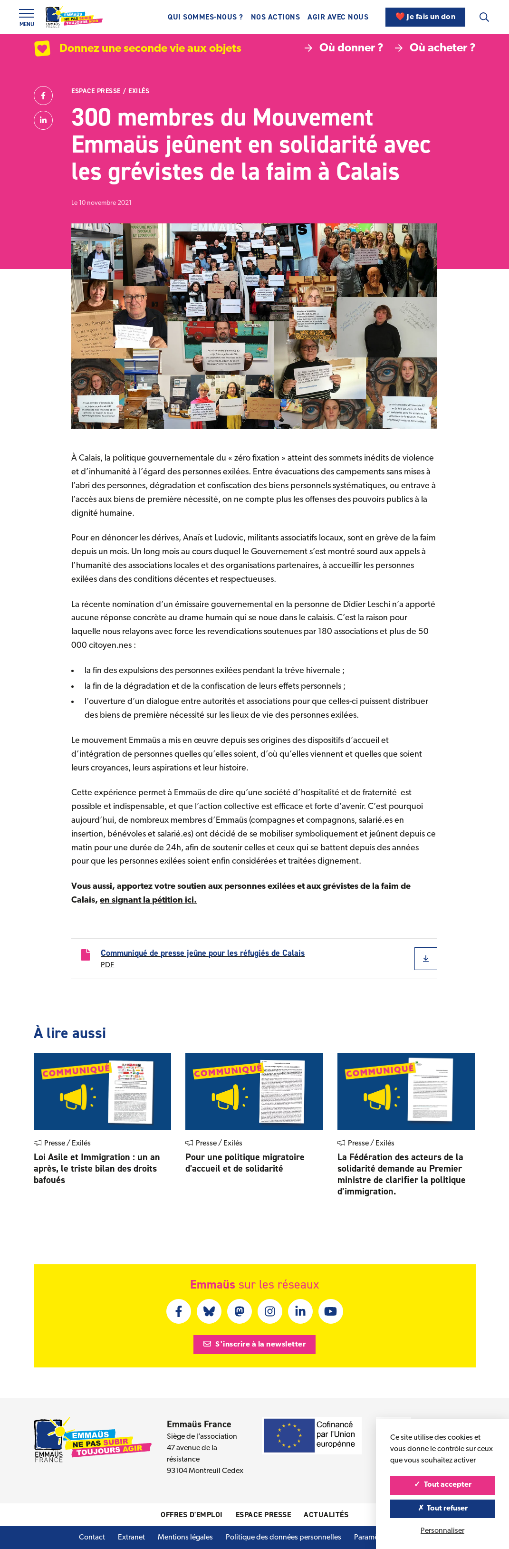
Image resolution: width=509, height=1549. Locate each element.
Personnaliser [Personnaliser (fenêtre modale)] (442, 1531)
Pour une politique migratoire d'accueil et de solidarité (245, 1162)
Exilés (138, 91)
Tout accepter (442, 1485)
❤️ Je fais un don (425, 17)
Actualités (326, 1515)
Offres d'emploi (192, 1515)
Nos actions (275, 17)
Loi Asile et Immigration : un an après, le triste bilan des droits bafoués (97, 1168)
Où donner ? (344, 48)
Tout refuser (443, 1508)
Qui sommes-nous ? (205, 17)
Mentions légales (185, 1537)
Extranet (131, 1537)
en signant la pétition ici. (148, 900)
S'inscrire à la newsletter (254, 1344)
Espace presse (96, 91)
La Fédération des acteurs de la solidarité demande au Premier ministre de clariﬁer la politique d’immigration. (401, 1174)
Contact (92, 1537)
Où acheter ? (435, 48)
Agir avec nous (337, 17)
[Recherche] (484, 17)
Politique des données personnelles (283, 1537)
